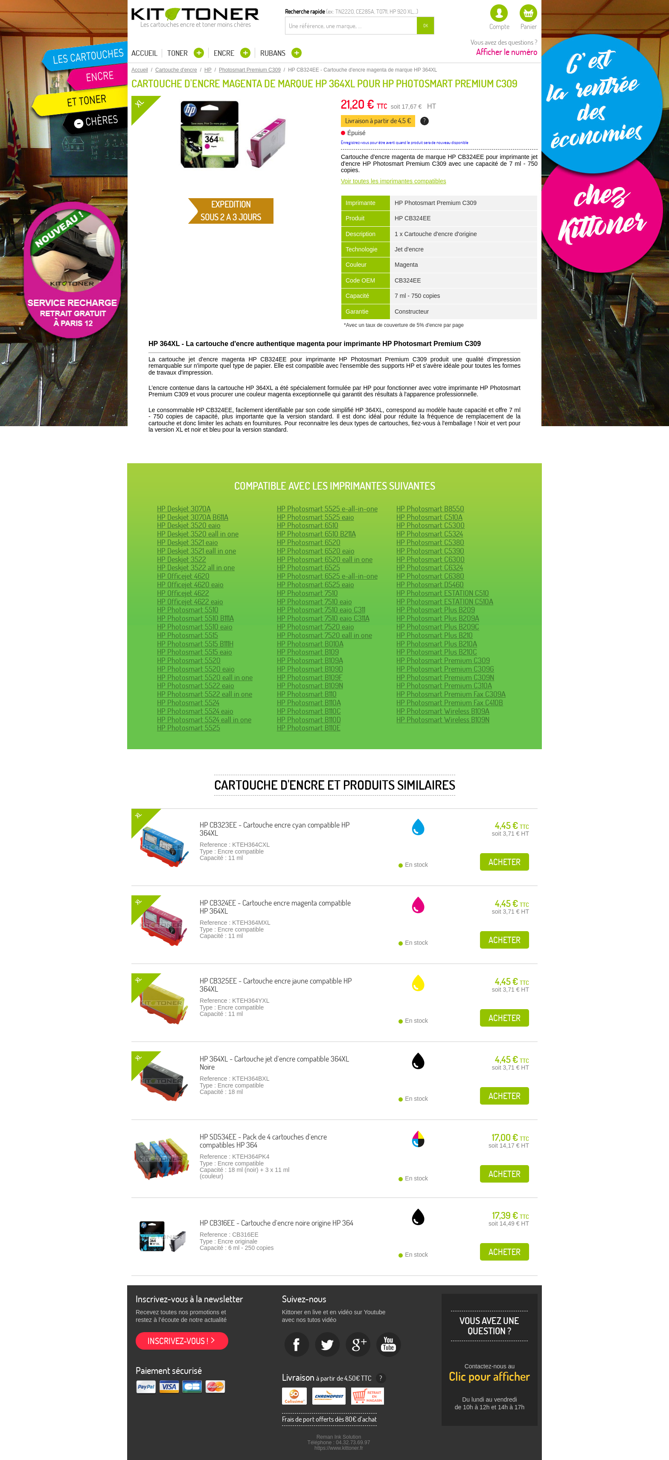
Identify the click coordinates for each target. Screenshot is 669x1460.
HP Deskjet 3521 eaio (187, 542)
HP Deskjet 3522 (181, 559)
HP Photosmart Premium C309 (443, 660)
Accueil (144, 53)
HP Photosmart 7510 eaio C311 (321, 610)
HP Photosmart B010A (310, 644)
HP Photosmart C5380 (430, 542)
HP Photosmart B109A (310, 660)
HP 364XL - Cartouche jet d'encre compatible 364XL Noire (274, 1063)
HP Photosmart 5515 (187, 635)
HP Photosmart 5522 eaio (195, 685)
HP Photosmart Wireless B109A (442, 711)
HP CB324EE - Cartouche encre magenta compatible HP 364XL (275, 907)
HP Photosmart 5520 (189, 660)
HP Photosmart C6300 (430, 559)
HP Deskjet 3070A (184, 509)
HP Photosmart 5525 (188, 728)
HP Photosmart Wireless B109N (442, 719)
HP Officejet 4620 (183, 576)
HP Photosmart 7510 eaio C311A (323, 618)
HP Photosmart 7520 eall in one (324, 635)
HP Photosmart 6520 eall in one (324, 559)
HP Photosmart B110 (307, 694)
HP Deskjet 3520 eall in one (198, 534)
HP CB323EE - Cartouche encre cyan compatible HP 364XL (274, 829)
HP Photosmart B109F (310, 677)
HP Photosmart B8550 (430, 509)
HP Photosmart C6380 (430, 576)
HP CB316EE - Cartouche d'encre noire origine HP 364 (276, 1223)
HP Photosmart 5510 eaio (195, 627)
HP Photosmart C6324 (429, 567)
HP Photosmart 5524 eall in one (204, 719)
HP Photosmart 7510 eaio (314, 601)
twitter (327, 1345)
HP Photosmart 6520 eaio (316, 551)
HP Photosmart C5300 (430, 525)
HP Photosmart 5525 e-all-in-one (327, 509)
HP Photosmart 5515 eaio (194, 652)
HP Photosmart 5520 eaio (196, 669)
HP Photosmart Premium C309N (445, 677)
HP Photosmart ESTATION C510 (442, 593)
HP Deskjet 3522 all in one (196, 567)
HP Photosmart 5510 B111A (195, 618)
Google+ (358, 1345)
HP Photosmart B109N (310, 685)
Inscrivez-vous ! (178, 1341)
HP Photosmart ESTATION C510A (444, 601)
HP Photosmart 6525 (308, 567)
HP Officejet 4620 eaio (190, 584)
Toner (178, 53)
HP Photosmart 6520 (308, 542)
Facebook (297, 1345)
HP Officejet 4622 (183, 593)
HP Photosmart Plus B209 (435, 610)
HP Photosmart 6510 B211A (316, 534)
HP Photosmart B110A (309, 702)
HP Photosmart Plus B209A (437, 618)
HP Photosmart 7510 (307, 593)
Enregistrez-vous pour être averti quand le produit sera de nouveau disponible (404, 142)
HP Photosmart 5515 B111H (195, 644)
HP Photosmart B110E (308, 728)
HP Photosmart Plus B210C (436, 652)
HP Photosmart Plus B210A (436, 644)
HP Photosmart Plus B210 (434, 635)
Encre (225, 53)
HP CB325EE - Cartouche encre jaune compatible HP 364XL (276, 985)
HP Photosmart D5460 (430, 584)
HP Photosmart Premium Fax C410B (449, 702)
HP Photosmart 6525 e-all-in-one (327, 576)
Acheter (505, 862)
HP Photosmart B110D (309, 719)
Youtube (389, 1345)
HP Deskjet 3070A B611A (192, 517)
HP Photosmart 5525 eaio (315, 517)
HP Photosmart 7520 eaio (315, 627)
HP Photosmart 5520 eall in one (205, 677)
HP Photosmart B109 (308, 652)
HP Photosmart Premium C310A (444, 685)
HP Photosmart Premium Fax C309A (451, 694)
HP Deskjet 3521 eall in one (196, 551)
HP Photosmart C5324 (429, 534)
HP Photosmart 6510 (307, 525)
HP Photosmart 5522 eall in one (204, 694)
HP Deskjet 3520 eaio (189, 525)
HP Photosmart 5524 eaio (195, 711)
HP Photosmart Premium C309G (445, 669)
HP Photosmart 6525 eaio (315, 584)
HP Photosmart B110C (309, 711)
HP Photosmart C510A (429, 517)
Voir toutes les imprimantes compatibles (393, 181)
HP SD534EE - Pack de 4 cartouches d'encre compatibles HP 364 (263, 1141)
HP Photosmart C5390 (430, 551)
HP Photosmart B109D (310, 669)
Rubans (273, 53)
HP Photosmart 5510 (187, 610)
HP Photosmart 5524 (188, 702)
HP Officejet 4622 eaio (190, 601)
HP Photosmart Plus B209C (437, 627)
